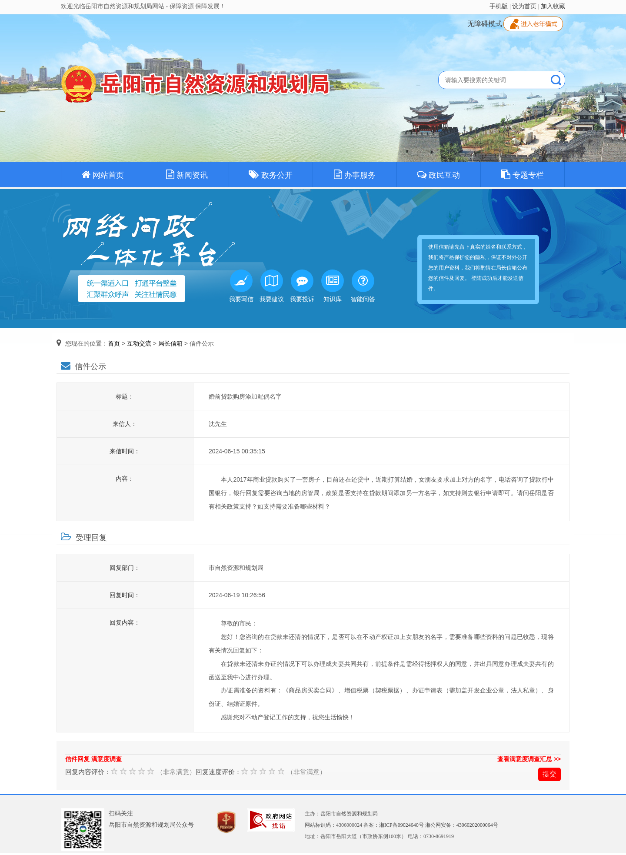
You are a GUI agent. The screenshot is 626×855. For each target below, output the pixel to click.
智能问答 (363, 286)
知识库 (332, 286)
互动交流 (139, 343)
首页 (114, 343)
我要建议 (272, 286)
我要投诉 (302, 286)
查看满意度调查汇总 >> (529, 758)
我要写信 (241, 286)
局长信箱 (170, 343)
